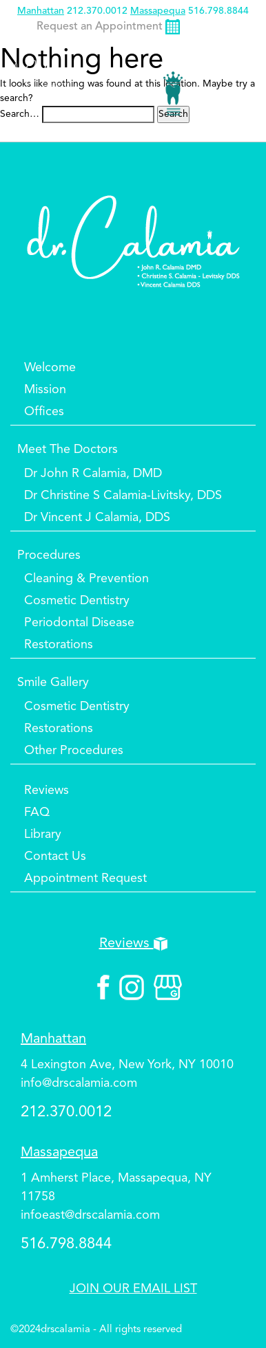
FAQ (37, 812)
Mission (45, 390)
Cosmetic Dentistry (77, 601)
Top (231, 1296)
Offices (44, 412)
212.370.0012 (97, 11)
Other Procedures (73, 750)
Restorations (58, 645)
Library (42, 834)
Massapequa (157, 11)
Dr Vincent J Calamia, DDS (97, 517)
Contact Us (55, 856)
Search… (19, 114)
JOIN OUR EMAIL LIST (133, 1289)
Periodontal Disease (79, 623)
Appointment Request (85, 878)
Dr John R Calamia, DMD (93, 473)
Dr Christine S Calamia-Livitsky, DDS (123, 495)
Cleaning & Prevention (86, 579)
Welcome (50, 368)
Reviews (46, 790)
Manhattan (40, 11)
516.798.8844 (218, 11)
